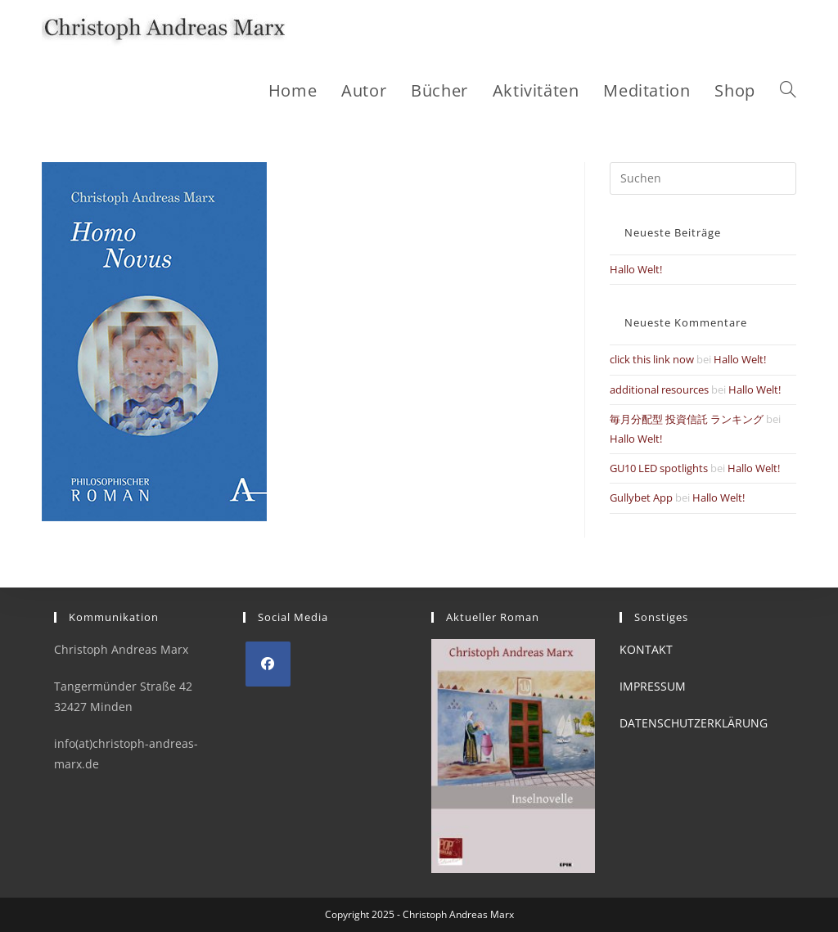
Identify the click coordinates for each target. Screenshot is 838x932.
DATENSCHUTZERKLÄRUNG (693, 723)
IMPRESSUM (652, 686)
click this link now (652, 359)
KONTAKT (646, 649)
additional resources (659, 389)
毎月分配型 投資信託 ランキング (687, 419)
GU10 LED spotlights (659, 468)
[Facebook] (268, 664)
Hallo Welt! (636, 269)
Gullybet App (641, 497)
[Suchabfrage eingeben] (703, 178)
